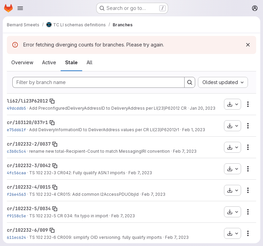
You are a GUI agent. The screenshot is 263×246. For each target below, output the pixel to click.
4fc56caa (16, 172)
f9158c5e (16, 215)
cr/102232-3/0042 (29, 165)
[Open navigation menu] (20, 8)
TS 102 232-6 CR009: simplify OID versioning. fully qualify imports (95, 237)
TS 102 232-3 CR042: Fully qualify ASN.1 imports (77, 172)
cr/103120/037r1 (27, 122)
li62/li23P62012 (27, 101)
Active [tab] (49, 62)
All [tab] (89, 62)
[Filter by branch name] (98, 82)
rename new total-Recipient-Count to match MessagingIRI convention (99, 151)
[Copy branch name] (52, 101)
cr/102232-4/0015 (29, 187)
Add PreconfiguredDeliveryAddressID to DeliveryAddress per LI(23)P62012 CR (108, 108)
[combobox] (223, 82)
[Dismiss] (248, 45)
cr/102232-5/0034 (29, 208)
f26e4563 (16, 194)
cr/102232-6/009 (27, 230)
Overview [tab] (22, 62)
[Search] (189, 82)
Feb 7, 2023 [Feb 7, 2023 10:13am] (153, 194)
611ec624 (16, 237)
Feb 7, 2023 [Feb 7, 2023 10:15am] (123, 215)
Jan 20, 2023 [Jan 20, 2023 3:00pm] (202, 108)
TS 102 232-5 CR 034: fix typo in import (68, 215)
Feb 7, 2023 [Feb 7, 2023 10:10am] (185, 151)
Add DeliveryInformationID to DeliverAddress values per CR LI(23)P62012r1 (104, 129)
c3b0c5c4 (16, 151)
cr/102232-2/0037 (29, 144)
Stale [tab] (71, 62)
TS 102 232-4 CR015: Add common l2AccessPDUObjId (84, 194)
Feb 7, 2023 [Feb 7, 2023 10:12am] (140, 172)
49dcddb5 (16, 108)
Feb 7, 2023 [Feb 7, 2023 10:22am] (177, 237)
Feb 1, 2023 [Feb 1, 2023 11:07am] (193, 129)
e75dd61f (16, 129)
